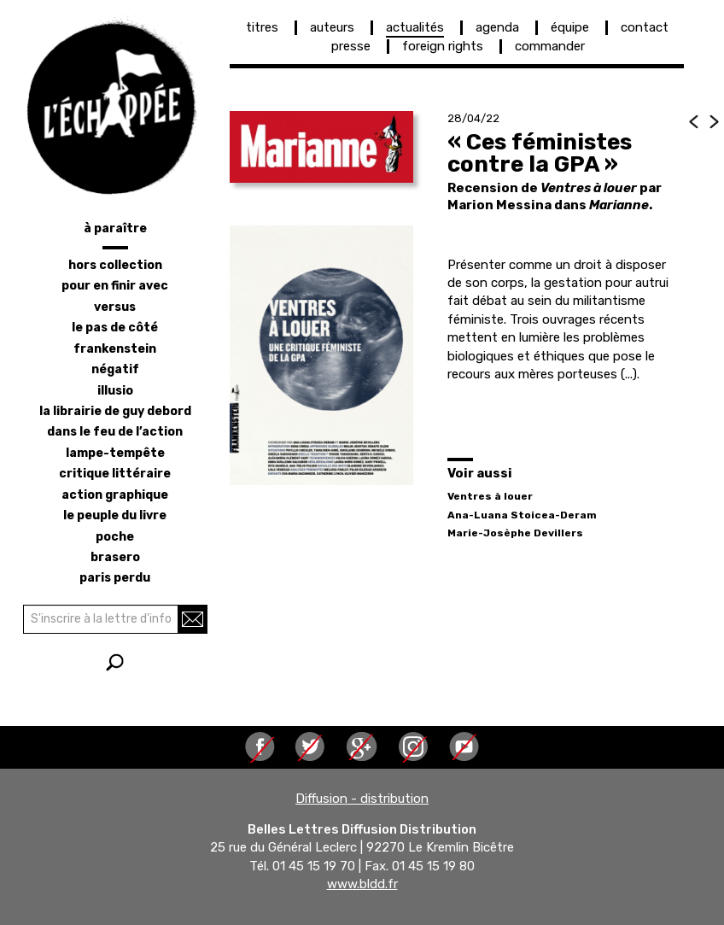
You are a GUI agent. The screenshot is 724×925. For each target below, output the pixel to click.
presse (351, 46)
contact (645, 27)
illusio (115, 390)
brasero (115, 557)
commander (550, 46)
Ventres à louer (490, 496)
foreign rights (442, 46)
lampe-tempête (115, 453)
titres (262, 27)
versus (115, 307)
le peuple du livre (114, 515)
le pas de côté (115, 327)
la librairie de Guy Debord (115, 411)
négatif (115, 369)
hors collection (115, 265)
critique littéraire (115, 473)
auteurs (332, 27)
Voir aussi (479, 473)
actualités (415, 27)
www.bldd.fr (362, 885)
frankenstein (114, 349)
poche (115, 537)
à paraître (115, 228)
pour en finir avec (114, 285)
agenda (497, 27)
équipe (570, 27)
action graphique (114, 495)
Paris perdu (114, 578)
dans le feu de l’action (115, 431)
